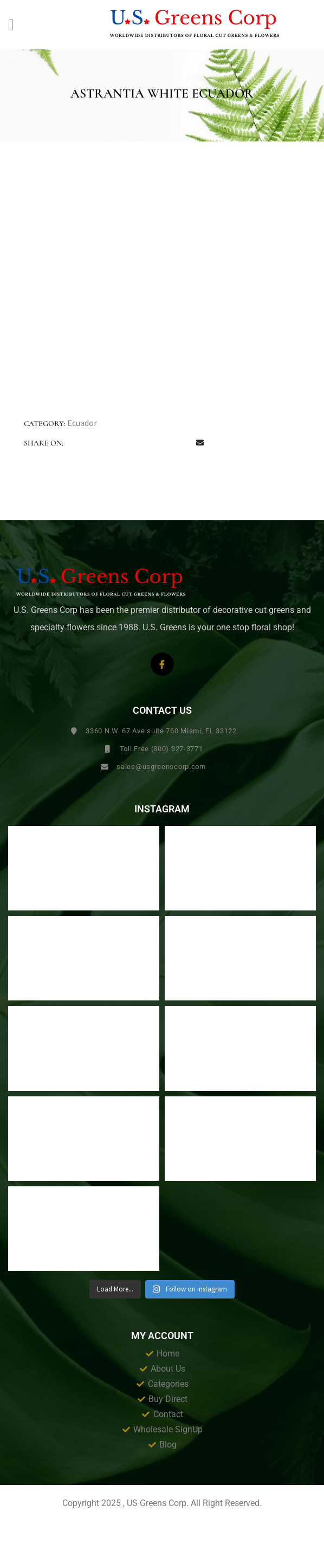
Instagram (162, 809)
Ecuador (82, 422)
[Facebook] (162, 664)
